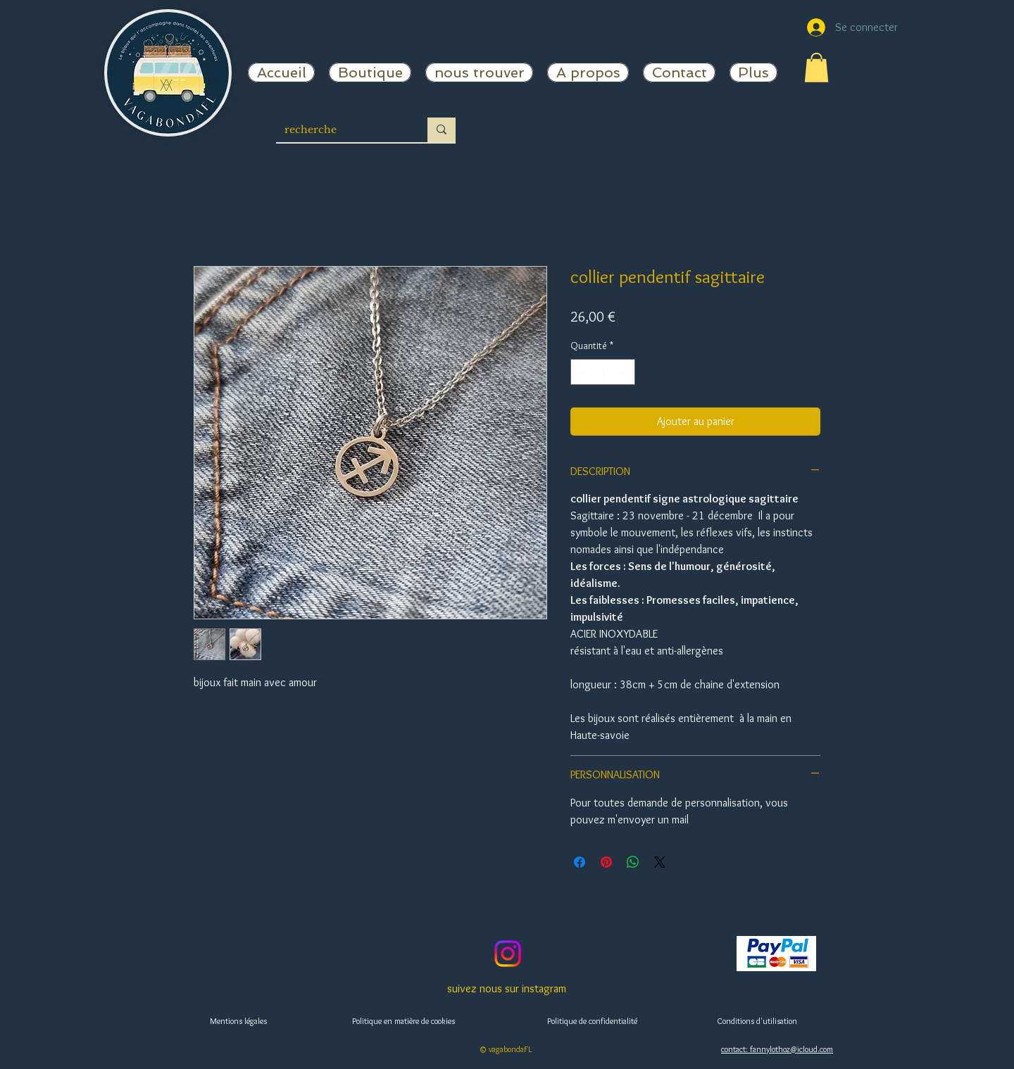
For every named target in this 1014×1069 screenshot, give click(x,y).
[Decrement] (581, 372)
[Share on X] (659, 862)
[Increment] (624, 372)
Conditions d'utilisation (757, 1021)
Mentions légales (238, 1021)
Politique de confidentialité (592, 1021)
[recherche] (341, 130)
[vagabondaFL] (507, 953)
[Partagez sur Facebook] (579, 862)
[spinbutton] (602, 372)
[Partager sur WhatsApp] (633, 862)
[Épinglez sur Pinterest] (606, 862)
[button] (816, 67)
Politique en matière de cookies (403, 1021)
